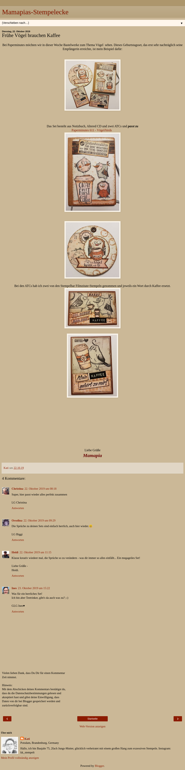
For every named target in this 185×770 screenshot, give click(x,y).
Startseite (92, 718)
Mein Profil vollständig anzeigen (20, 757)
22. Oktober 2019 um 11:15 (35, 552)
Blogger (99, 765)
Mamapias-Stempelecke (35, 12)
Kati (27, 738)
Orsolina (17, 520)
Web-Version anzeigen (92, 726)
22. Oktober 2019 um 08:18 (40, 488)
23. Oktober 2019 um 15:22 (34, 588)
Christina (17, 488)
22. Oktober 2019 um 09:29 (40, 520)
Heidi (15, 552)
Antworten (18, 508)
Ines (14, 588)
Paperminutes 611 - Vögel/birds (93, 130)
